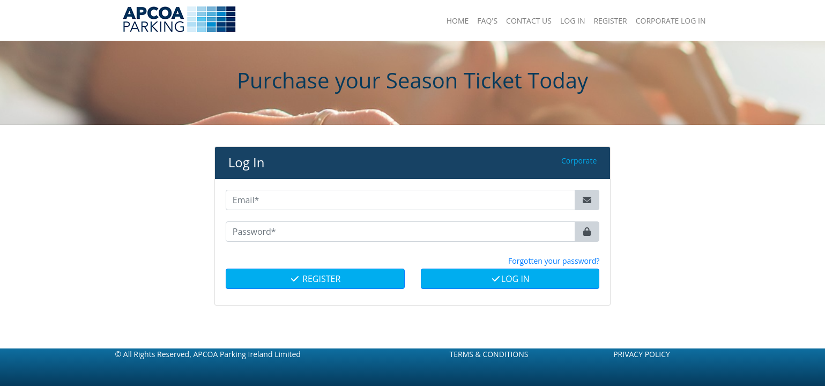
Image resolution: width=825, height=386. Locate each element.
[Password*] (401, 231)
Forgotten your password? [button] (553, 261)
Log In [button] (572, 21)
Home (458, 21)
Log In (510, 279)
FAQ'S (487, 21)
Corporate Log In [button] (671, 21)
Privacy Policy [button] (641, 354)
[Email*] (401, 200)
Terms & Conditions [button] (489, 354)
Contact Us (529, 21)
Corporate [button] (579, 160)
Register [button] (610, 21)
